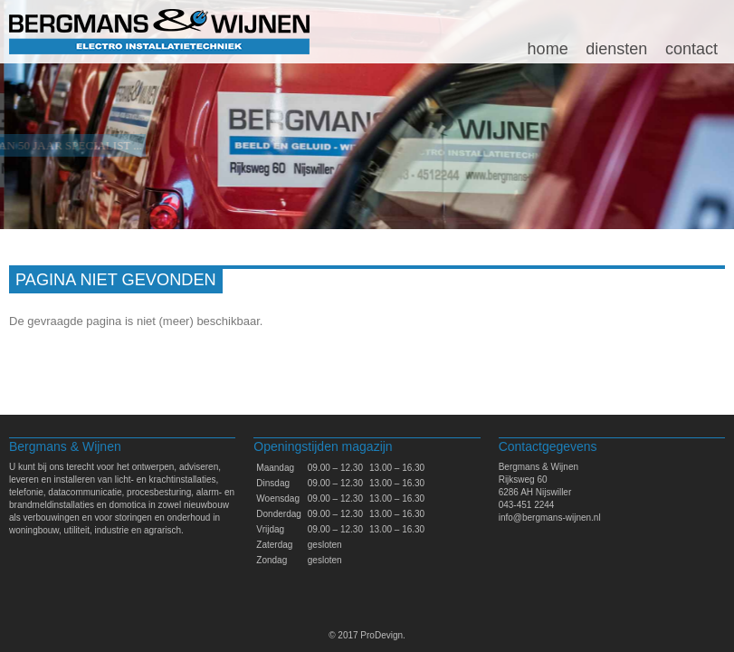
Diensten (616, 49)
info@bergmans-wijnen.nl (550, 518)
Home (548, 49)
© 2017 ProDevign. (367, 635)
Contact (691, 49)
